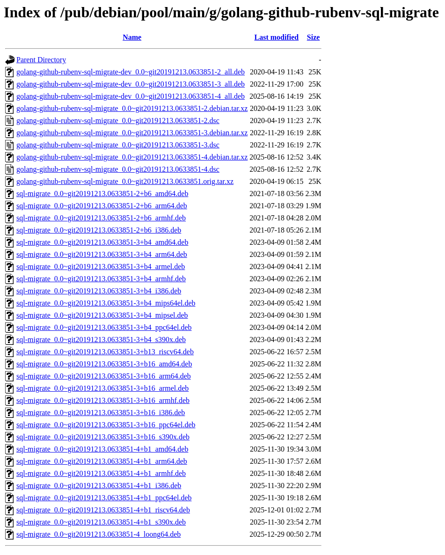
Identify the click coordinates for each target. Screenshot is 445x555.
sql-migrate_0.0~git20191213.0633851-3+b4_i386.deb (98, 291)
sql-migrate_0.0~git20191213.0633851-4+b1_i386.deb (98, 485)
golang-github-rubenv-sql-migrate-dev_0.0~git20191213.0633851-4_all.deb (130, 96)
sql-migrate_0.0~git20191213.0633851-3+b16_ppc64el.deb (106, 425)
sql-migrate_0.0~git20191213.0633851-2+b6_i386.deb (98, 230)
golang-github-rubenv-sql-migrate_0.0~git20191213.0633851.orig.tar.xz (124, 181)
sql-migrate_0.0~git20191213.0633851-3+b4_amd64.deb (102, 242)
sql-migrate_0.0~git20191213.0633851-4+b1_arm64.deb (101, 461)
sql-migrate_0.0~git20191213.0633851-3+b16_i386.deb (100, 412)
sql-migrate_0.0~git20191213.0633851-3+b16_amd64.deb (104, 364)
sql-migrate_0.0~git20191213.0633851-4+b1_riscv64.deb (103, 510)
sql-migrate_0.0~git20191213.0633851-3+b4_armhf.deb (101, 279)
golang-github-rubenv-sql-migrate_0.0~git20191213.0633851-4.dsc (117, 169)
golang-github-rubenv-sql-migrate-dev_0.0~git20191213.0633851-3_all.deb (130, 84)
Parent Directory (41, 60)
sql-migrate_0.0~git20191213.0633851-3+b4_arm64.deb (101, 254)
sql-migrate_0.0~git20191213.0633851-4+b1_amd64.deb (102, 449)
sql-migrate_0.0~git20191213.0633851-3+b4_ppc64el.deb (104, 327)
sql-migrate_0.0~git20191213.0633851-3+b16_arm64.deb (103, 376)
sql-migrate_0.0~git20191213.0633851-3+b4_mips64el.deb (106, 303)
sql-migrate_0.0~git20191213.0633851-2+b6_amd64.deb (102, 193)
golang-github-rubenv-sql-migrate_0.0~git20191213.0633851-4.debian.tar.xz (132, 157)
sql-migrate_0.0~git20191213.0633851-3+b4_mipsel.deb (102, 315)
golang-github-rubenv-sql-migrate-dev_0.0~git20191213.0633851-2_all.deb (130, 72)
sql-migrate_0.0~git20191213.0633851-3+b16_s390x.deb (103, 437)
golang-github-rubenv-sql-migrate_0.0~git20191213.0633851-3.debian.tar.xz (132, 133)
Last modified (277, 37)
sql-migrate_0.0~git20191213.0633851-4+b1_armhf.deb (101, 473)
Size (313, 37)
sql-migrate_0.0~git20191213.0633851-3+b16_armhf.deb (103, 400)
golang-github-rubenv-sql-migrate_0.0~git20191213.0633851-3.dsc (117, 145)
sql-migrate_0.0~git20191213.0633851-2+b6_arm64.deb (101, 206)
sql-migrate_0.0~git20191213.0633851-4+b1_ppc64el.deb (104, 498)
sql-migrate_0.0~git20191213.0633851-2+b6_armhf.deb (101, 218)
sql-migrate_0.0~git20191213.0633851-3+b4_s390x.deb (101, 339)
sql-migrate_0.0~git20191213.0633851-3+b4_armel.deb (100, 266)
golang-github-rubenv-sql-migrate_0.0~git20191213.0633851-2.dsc (117, 120)
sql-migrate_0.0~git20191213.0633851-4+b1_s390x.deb (101, 522)
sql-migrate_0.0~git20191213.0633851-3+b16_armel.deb (102, 388)
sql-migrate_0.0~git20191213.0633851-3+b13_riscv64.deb (105, 352)
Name (132, 37)
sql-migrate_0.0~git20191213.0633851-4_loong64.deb (98, 534)
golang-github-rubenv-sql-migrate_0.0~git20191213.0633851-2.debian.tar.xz (132, 108)
